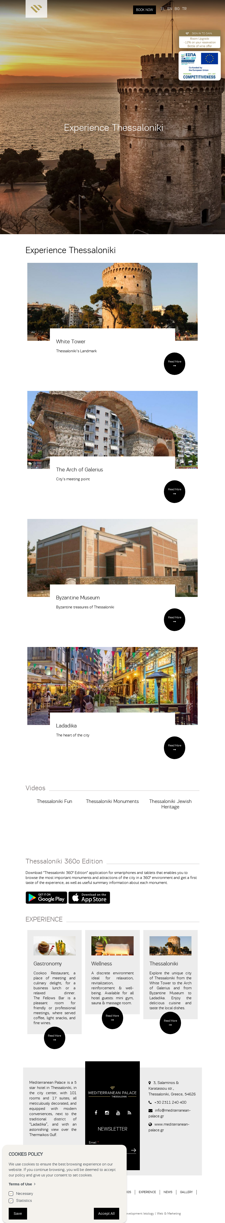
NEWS (168, 1192)
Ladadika (66, 725)
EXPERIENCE (147, 1192)
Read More (174, 361)
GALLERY (186, 1192)
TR (184, 8)
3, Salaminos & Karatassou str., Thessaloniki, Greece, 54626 (172, 1088)
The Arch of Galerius (79, 469)
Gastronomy (48, 963)
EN (169, 8)
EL (163, 8)
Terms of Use (20, 1184)
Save (18, 1214)
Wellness (101, 963)
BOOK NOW (144, 10)
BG (177, 8)
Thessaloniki (164, 963)
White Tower (70, 341)
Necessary (24, 1193)
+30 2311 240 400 (170, 1102)
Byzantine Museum (78, 597)
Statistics (24, 1200)
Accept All (106, 1214)
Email (94, 1142)
